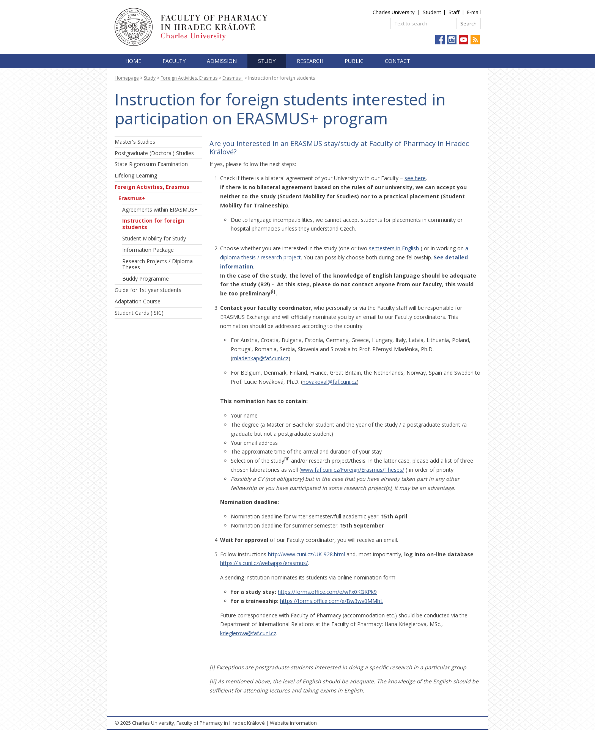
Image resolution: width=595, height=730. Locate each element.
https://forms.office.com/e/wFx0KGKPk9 (327, 591)
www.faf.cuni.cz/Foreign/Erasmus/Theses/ (352, 469)
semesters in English (394, 248)
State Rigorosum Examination (151, 164)
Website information (293, 722)
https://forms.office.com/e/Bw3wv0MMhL (331, 600)
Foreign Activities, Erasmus (189, 78)
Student (432, 12)
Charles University (394, 12)
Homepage (127, 78)
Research (310, 60)
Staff (454, 12)
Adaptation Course (138, 301)
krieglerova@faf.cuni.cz (248, 633)
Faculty (174, 60)
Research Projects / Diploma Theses (157, 264)
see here (415, 178)
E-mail (474, 12)
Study (266, 60)
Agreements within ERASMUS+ (160, 209)
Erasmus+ (232, 78)
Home (133, 60)
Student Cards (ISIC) (139, 312)
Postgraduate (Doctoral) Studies (154, 153)
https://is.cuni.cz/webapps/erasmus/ (264, 563)
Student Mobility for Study (154, 238)
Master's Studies (135, 141)
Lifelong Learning (136, 175)
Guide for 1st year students (148, 290)
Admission (222, 60)
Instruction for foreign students (153, 224)
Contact (397, 60)
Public (354, 60)
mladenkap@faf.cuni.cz (260, 358)
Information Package (148, 249)
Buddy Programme (145, 278)
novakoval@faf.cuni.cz (329, 381)
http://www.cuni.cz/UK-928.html (306, 554)
